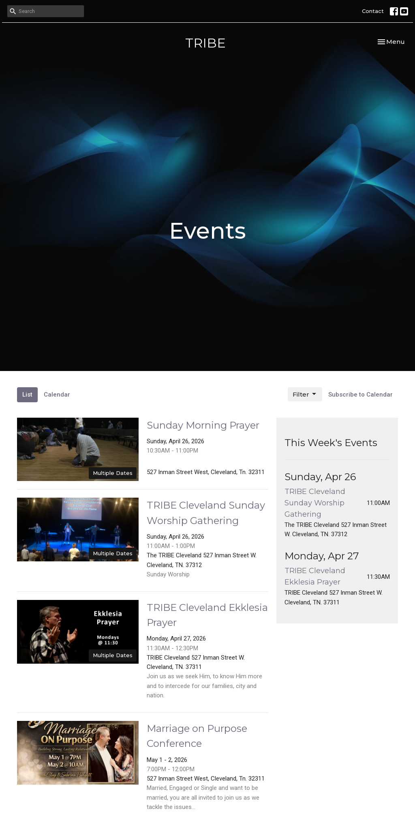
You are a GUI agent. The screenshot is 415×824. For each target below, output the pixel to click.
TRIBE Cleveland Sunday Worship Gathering (315, 503)
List (27, 394)
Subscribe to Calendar (360, 394)
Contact (373, 11)
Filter (305, 394)
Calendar (57, 394)
